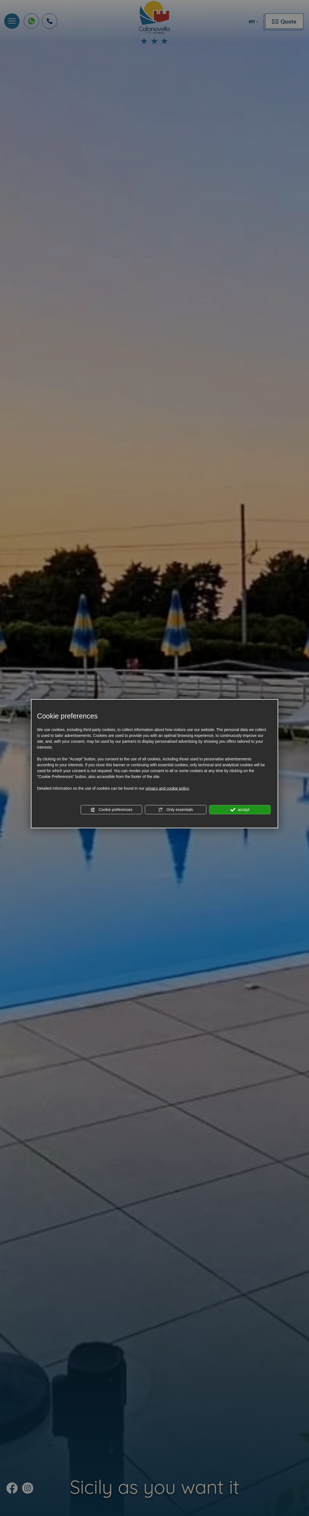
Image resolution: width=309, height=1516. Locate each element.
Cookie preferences (111, 809)
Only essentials (175, 809)
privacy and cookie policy (167, 788)
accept (239, 809)
